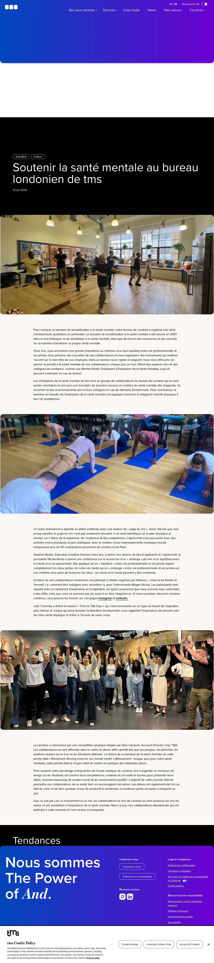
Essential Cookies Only (159, 944)
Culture (37, 156)
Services (109, 10)
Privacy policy (93, 957)
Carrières (196, 10)
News (152, 10)
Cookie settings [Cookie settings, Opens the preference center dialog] (130, 944)
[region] (107, 944)
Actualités (21, 156)
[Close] (208, 944)
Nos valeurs (172, 10)
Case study (131, 10)
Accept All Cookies (190, 944)
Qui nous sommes (82, 10)
